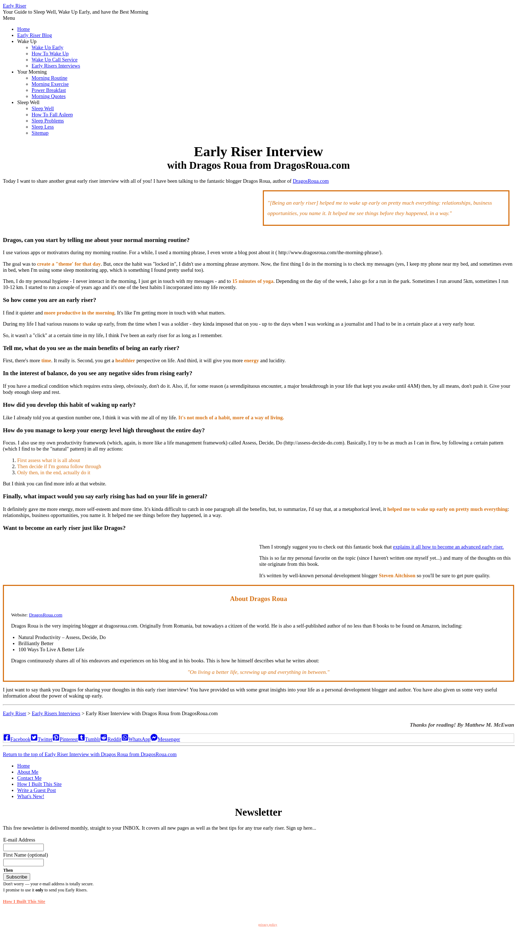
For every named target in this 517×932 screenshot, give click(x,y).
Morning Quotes (49, 96)
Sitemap (40, 133)
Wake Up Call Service (55, 59)
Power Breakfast (49, 90)
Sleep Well (43, 108)
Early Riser (14, 6)
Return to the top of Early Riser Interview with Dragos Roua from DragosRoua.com (90, 754)
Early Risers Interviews (56, 66)
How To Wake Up (50, 53)
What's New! (30, 796)
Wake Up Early (47, 47)
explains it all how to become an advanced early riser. (448, 547)
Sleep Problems (48, 121)
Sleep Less (43, 127)
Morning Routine (49, 78)
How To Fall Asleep (52, 114)
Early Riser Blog (34, 35)
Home (23, 29)
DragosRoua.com (311, 181)
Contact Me (29, 778)
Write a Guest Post (36, 790)
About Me (27, 772)
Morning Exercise (50, 84)
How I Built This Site (39, 784)
